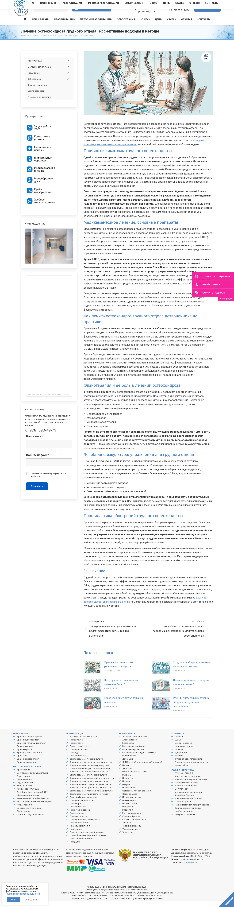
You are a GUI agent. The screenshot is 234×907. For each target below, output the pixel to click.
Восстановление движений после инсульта (92, 784)
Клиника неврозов (184, 752)
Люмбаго (127, 774)
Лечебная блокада (184, 801)
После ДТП (75, 758)
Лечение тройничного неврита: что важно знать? (191, 688)
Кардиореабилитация (28, 795)
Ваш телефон (37, 461)
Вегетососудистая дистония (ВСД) (139, 758)
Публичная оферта (141, 904)
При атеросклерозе (80, 752)
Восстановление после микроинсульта (89, 771)
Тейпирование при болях (188, 814)
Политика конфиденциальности (191, 768)
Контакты (180, 761)
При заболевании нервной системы (88, 841)
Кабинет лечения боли (186, 791)
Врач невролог (24, 755)
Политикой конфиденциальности (23, 893)
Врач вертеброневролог (29, 742)
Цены (178, 745)
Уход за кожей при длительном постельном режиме (192, 670)
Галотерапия (23, 782)
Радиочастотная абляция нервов (192, 810)
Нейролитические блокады (189, 804)
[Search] (51, 14)
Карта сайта (181, 771)
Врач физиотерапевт (28, 765)
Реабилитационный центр (83, 742)
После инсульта (78, 761)
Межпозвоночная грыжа (134, 777)
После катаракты (78, 822)
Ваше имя (35, 442)
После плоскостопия (80, 832)
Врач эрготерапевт (27, 768)
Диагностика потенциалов (188, 782)
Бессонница (128, 749)
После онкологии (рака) (81, 806)
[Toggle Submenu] (67, 67)
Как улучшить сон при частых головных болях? (122, 688)
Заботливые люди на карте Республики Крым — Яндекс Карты (50, 401)
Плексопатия (129, 806)
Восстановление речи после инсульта (89, 787)
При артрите (76, 745)
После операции (78, 812)
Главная (179, 742)
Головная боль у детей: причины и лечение (123, 706)
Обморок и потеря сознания (136, 796)
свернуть (227, 298)
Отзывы (179, 755)
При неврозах (77, 819)
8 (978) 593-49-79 (176, 13)
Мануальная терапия (28, 801)
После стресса (77, 809)
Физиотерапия (24, 810)
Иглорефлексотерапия (186, 788)
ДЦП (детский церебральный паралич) (142, 768)
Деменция (127, 765)
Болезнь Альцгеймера (133, 752)
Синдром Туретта (131, 822)
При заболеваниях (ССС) (82, 844)
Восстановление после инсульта (86, 765)
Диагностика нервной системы (191, 785)
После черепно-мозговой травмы (87, 838)
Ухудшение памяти (132, 835)
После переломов (79, 828)
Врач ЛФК (22, 761)
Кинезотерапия (25, 791)
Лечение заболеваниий (134, 742)
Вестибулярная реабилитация (32, 779)
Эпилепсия (127, 838)
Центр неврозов (183, 749)
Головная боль (129, 761)
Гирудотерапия (25, 788)
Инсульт (126, 771)
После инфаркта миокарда (83, 803)
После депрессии (78, 755)
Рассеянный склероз (132, 819)
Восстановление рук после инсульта (88, 781)
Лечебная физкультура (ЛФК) (32, 798)
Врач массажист (25, 752)
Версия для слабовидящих (92, 14)
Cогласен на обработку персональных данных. (48, 481)
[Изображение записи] (92, 673)
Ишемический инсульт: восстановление (90, 774)
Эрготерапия (23, 817)
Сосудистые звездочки (134, 825)
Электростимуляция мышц (30, 820)
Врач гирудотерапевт (28, 745)
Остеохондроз (129, 800)
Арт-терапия (23, 775)
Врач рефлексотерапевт (29, 758)
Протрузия (127, 812)
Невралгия (127, 784)
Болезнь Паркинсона (133, 755)
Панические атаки (131, 803)
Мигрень (126, 781)
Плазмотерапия (183, 807)
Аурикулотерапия (184, 779)
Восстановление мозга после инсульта (89, 777)
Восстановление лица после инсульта (89, 800)
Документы (181, 758)
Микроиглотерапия (185, 820)
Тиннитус (127, 828)
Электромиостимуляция (29, 814)
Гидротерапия (24, 785)
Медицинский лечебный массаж (33, 804)
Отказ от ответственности (189, 765)
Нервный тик (129, 793)
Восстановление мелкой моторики (34, 807)
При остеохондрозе (80, 816)
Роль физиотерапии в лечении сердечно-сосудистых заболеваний (191, 708)
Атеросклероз (129, 745)
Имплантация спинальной (188, 798)
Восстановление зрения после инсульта (90, 793)
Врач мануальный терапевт (31, 749)
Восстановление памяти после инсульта (90, 790)
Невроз (126, 790)
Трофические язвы (132, 832)
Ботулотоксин (182, 795)
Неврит (126, 787)
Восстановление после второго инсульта (91, 768)
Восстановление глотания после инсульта (91, 796)
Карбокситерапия (184, 817)
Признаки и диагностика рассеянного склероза (119, 670)
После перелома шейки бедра (85, 825)
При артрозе (76, 749)
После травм (76, 835)
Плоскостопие (129, 809)
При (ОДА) (75, 847)
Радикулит (127, 816)
